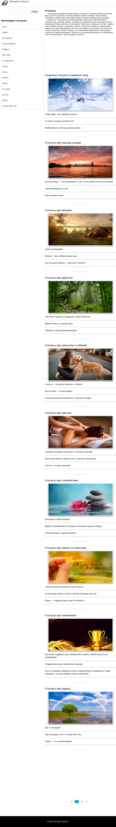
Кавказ (5, 32)
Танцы (5, 66)
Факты (5, 100)
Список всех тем (9, 106)
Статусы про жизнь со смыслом (65, 547)
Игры (4, 27)
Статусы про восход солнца (63, 142)
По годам (6, 89)
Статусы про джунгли (59, 277)
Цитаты (5, 95)
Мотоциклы (7, 38)
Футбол (5, 78)
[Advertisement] (80, 54)
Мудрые (5, 49)
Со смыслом (7, 61)
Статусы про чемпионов (60, 615)
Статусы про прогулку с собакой (66, 345)
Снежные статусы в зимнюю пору (66, 75)
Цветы (5, 83)
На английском (8, 44)
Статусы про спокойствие (61, 480)
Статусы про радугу (58, 688)
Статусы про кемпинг (58, 210)
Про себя (6, 55)
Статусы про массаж (58, 412)
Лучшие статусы (19, 1)
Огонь (4, 72)
